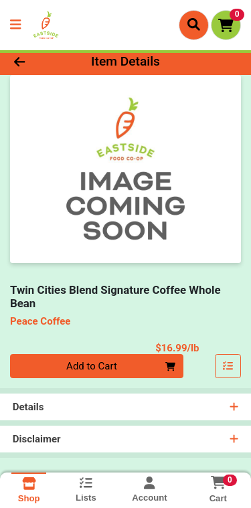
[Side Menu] (15, 25)
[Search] (193, 24)
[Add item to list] (228, 366)
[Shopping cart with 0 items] (226, 25)
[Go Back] (39, 62)
